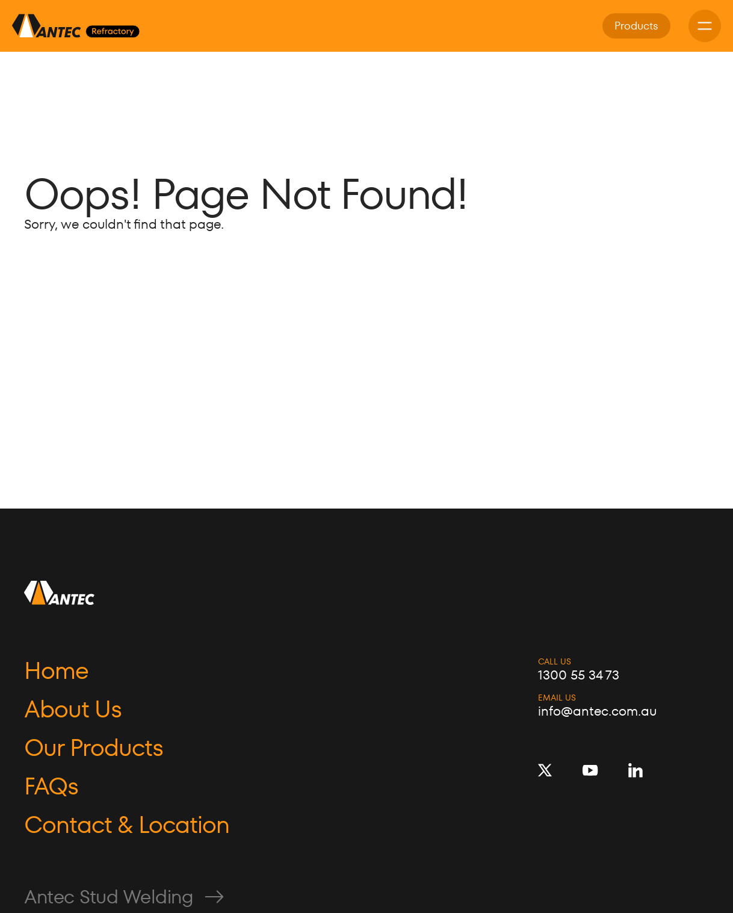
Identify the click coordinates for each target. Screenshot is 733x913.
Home (56, 670)
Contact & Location (126, 824)
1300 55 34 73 (578, 675)
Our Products (93, 747)
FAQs (51, 786)
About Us (73, 709)
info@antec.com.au (597, 711)
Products (636, 25)
